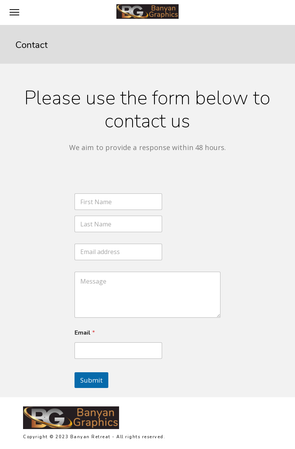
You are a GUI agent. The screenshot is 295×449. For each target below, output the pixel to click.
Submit (91, 380)
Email (85, 333)
